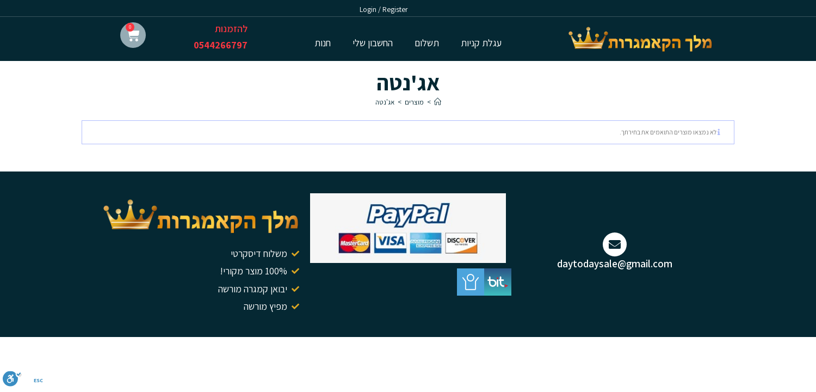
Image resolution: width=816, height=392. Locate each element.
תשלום (427, 42)
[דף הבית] (437, 102)
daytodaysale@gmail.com (614, 263)
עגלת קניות (481, 42)
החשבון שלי (373, 42)
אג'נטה (384, 102)
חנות (322, 42)
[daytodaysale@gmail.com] (615, 244)
